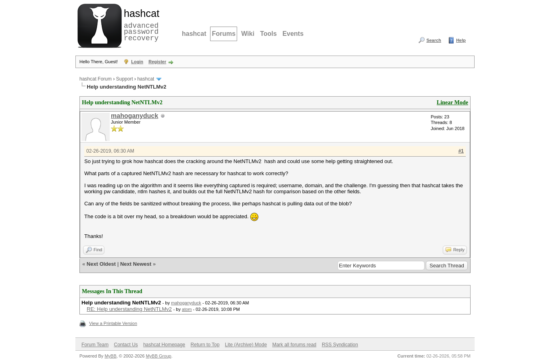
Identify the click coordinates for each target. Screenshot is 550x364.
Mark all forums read (294, 344)
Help (461, 40)
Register (157, 61)
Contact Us (126, 344)
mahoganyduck (134, 115)
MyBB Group (158, 356)
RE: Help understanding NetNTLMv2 (129, 309)
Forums (223, 33)
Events (292, 33)
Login (137, 61)
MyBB (110, 356)
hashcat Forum (95, 79)
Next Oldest (101, 264)
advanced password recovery (140, 24)
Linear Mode (452, 102)
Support (124, 79)
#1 (461, 151)
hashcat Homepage (164, 344)
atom (187, 309)
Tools (268, 33)
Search (433, 40)
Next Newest (135, 264)
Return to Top (205, 344)
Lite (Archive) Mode (246, 344)
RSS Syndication (340, 344)
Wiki (247, 33)
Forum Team (94, 344)
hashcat (194, 33)
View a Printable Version (113, 323)
